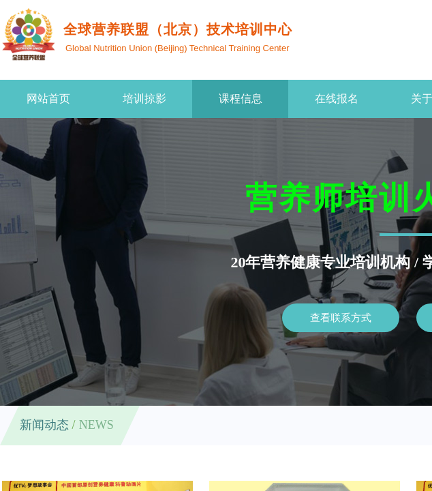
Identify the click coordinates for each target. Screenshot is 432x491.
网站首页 (48, 98)
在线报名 (336, 98)
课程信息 (240, 98)
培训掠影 (144, 98)
